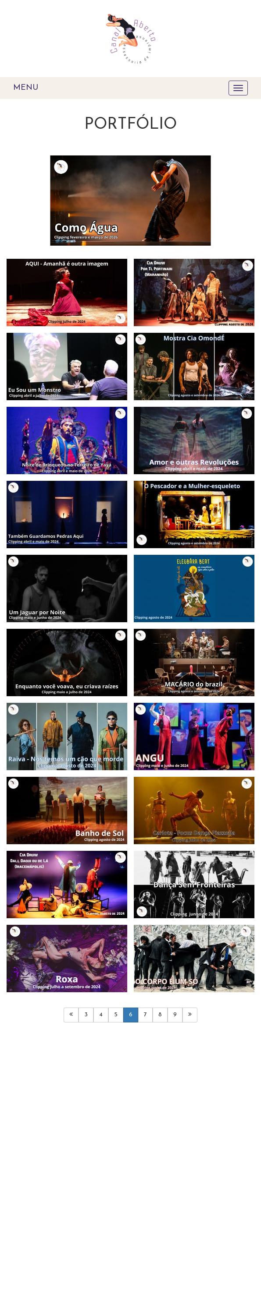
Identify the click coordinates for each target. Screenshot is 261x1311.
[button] (25, 206)
